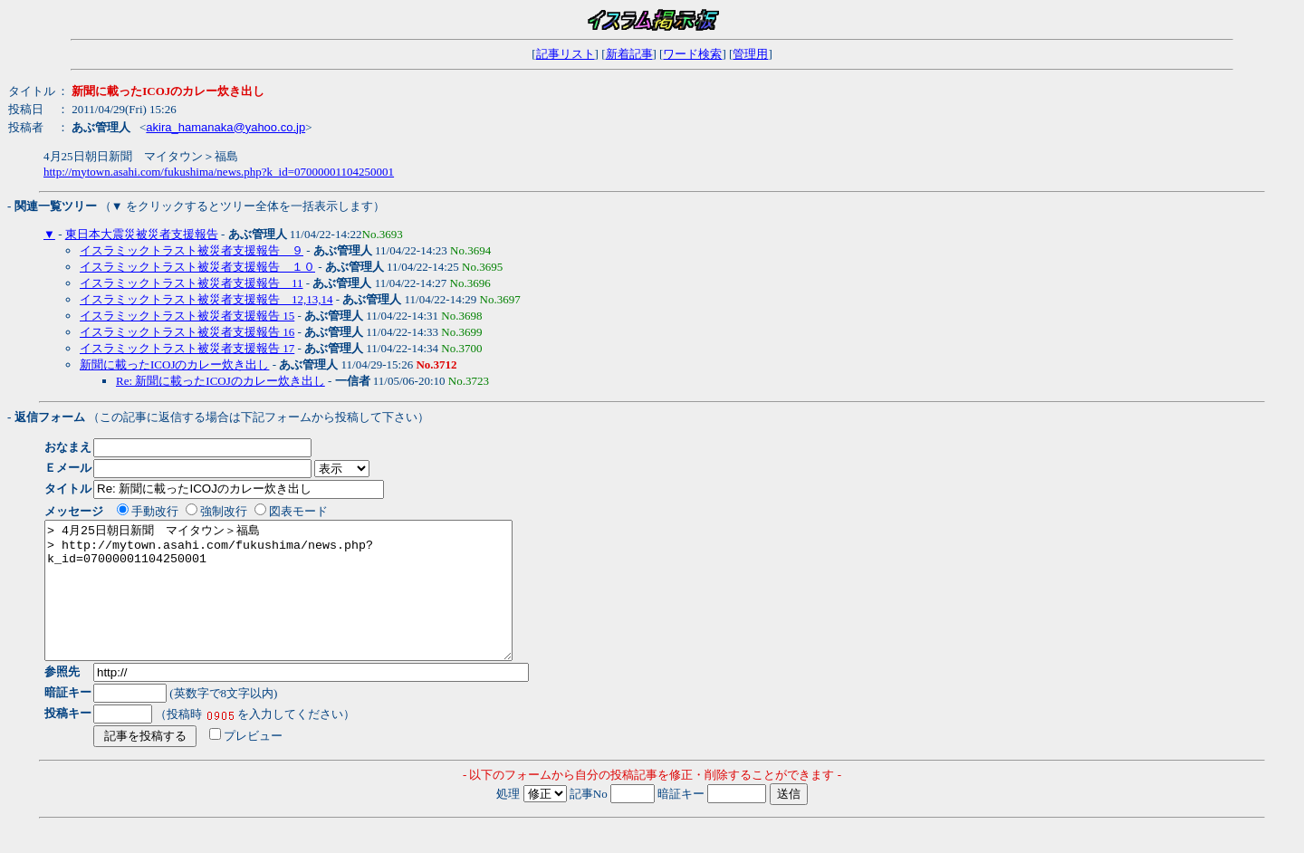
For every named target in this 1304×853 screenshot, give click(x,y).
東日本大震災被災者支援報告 (141, 234)
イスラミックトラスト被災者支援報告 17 (187, 348)
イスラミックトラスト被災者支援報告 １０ (197, 266)
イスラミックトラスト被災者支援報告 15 (187, 315)
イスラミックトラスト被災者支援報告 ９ (191, 250)
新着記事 (629, 54)
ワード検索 (692, 54)
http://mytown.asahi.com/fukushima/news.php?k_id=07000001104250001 (218, 171)
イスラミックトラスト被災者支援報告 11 (191, 283)
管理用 (750, 54)
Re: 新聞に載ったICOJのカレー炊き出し (220, 381)
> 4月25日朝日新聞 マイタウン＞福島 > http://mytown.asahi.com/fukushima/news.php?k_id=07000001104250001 (306, 604)
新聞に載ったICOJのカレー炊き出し (174, 364)
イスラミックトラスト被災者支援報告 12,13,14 (206, 299)
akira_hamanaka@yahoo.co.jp (225, 127)
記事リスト (565, 54)
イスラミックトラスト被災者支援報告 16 (187, 332)
